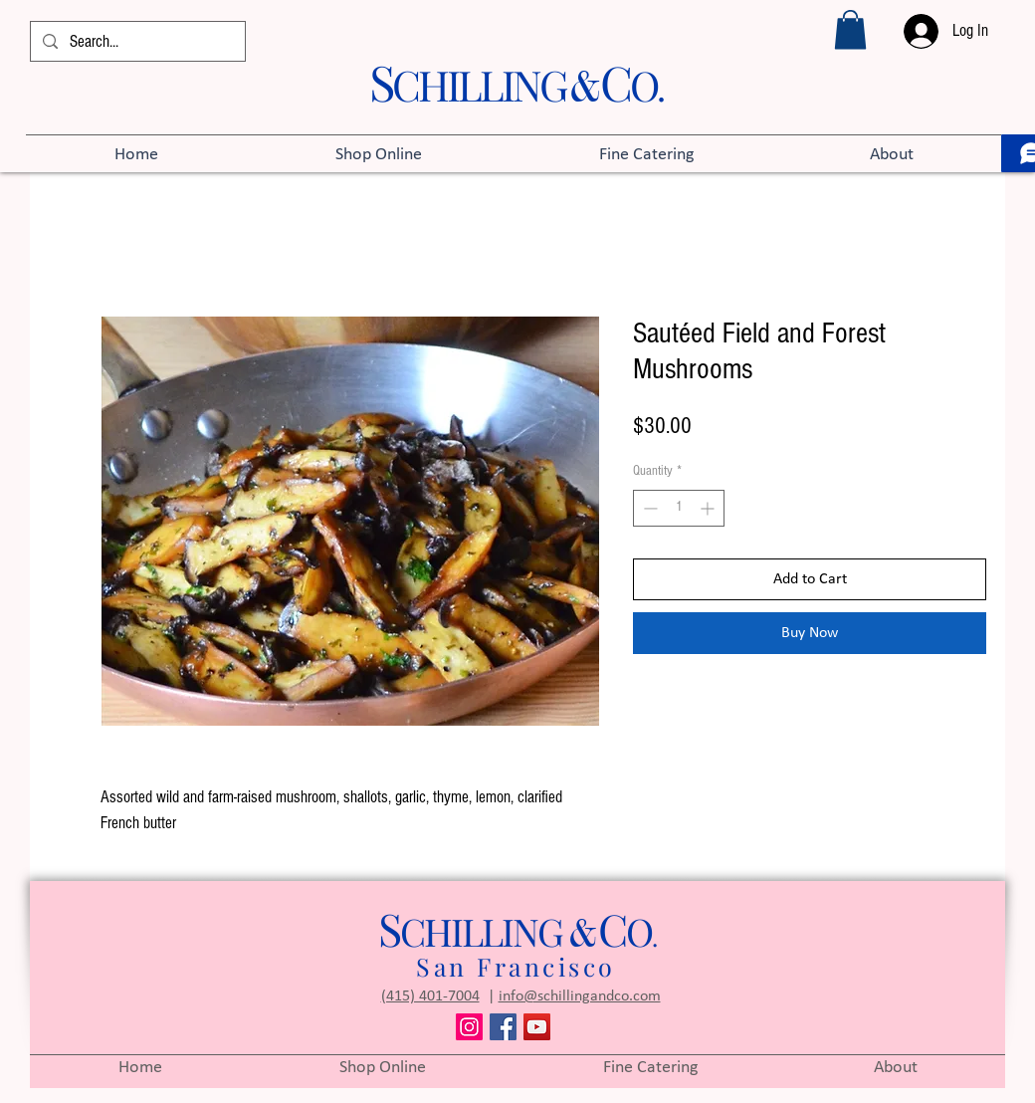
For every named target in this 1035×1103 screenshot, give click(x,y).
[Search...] (136, 42)
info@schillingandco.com (580, 996)
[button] (850, 29)
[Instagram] (469, 1026)
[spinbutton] (679, 508)
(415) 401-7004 (430, 996)
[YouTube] (536, 1026)
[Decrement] (648, 508)
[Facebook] (503, 1026)
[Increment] (709, 508)
